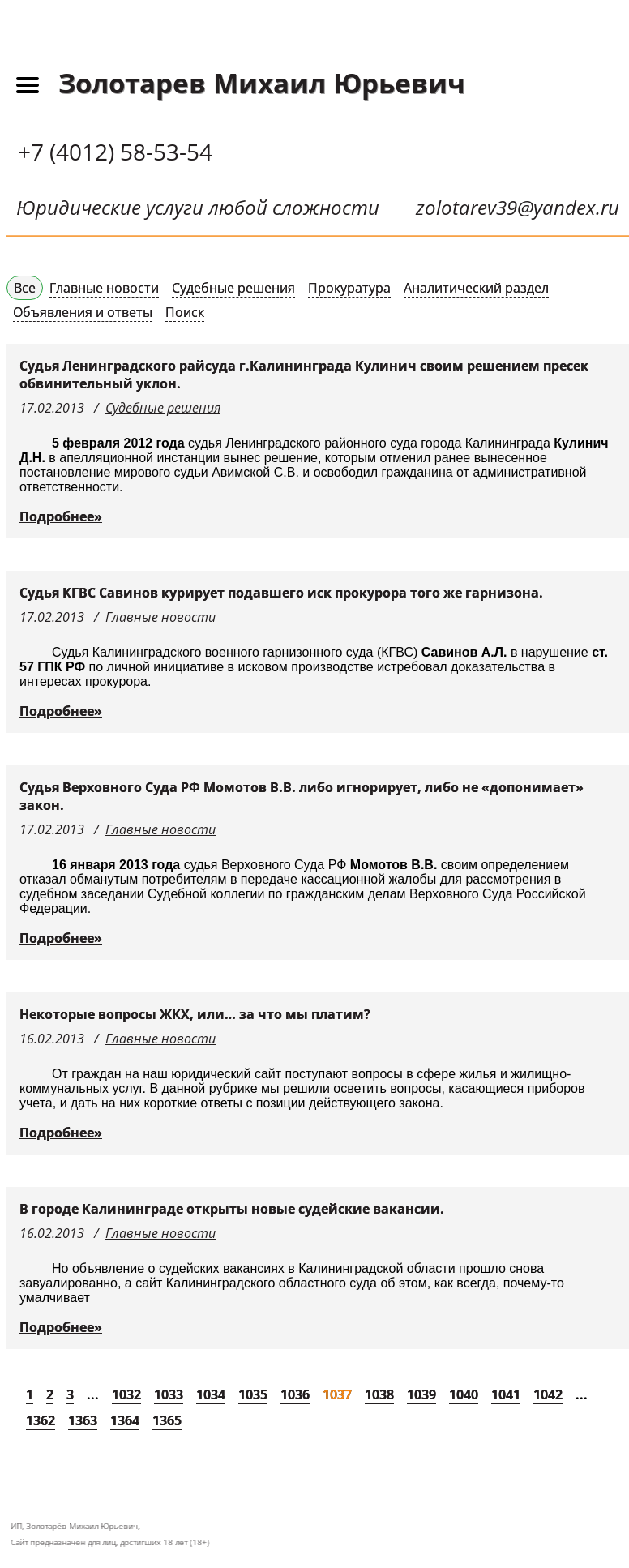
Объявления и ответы (82, 312)
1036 (295, 1394)
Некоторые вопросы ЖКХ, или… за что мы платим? (194, 1014)
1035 (252, 1394)
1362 (40, 1420)
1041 (505, 1394)
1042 (548, 1394)
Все (25, 288)
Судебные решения (233, 288)
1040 (463, 1394)
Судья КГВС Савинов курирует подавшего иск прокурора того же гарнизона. (281, 593)
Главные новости (104, 288)
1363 (82, 1420)
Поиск (184, 312)
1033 (168, 1394)
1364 (124, 1420)
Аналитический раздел (476, 288)
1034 (210, 1394)
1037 (337, 1394)
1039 (421, 1394)
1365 (167, 1420)
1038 (379, 1394)
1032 (126, 1394)
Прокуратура (349, 288)
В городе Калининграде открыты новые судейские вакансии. (231, 1209)
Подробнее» (60, 516)
